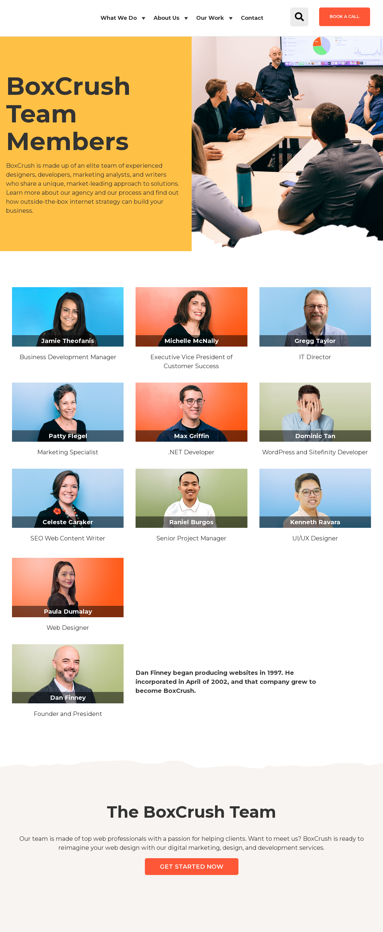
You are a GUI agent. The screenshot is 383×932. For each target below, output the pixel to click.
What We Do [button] (124, 18)
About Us (172, 18)
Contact (252, 18)
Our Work (215, 18)
